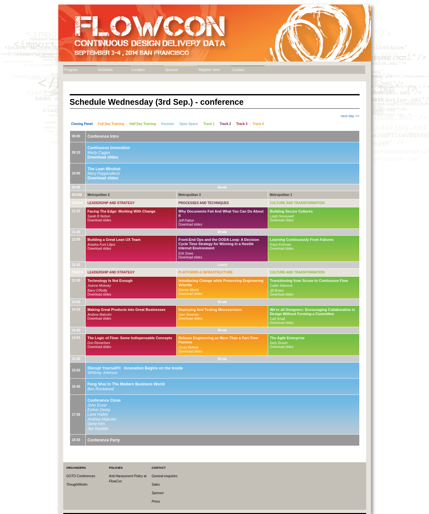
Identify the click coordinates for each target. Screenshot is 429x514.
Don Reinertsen (99, 343)
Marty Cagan (99, 152)
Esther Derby (99, 410)
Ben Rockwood (101, 389)
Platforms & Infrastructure (206, 272)
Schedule (105, 70)
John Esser (97, 405)
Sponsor (172, 70)
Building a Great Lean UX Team (114, 240)
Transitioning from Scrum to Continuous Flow (309, 281)
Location (138, 70)
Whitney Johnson (103, 372)
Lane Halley (98, 414)
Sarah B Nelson (99, 216)
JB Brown (277, 290)
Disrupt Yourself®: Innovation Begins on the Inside (135, 368)
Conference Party (104, 440)
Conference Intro (103, 136)
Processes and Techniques (204, 203)
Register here (209, 70)
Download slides (103, 157)
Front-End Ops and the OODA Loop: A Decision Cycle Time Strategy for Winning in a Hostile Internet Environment (219, 244)
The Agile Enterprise (287, 338)
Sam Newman (189, 314)
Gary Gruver (279, 343)
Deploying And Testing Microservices (210, 310)
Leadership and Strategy (111, 203)
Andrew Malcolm (100, 314)
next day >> (350, 116)
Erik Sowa (186, 253)
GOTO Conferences (80, 476)
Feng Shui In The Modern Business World (126, 384)
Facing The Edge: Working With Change (122, 211)
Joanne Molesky (99, 285)
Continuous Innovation (109, 148)
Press (156, 501)
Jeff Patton (186, 220)
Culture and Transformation (297, 203)
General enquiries (165, 476)
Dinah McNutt (188, 347)
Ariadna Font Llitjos (102, 244)
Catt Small (277, 319)
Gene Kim (96, 424)
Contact (238, 70)
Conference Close (104, 400)
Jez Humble (98, 428)
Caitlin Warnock (281, 285)
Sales (156, 484)
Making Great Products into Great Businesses (127, 310)
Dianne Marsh (189, 290)
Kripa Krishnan (281, 244)
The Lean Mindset (104, 169)
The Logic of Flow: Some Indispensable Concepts (130, 338)
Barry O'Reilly (97, 290)
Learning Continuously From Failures (302, 240)
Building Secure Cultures (291, 211)
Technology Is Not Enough (110, 281)
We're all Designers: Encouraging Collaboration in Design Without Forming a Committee (312, 312)
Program (71, 70)
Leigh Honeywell (282, 216)
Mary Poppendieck (104, 173)
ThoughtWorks (77, 484)
